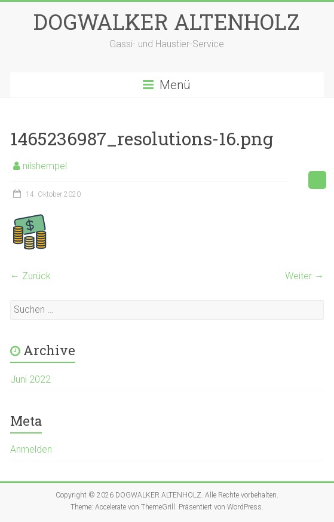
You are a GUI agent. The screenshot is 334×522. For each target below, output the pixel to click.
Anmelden (31, 449)
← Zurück (30, 276)
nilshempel (45, 166)
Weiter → (304, 276)
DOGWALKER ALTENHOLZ (166, 21)
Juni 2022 (30, 379)
